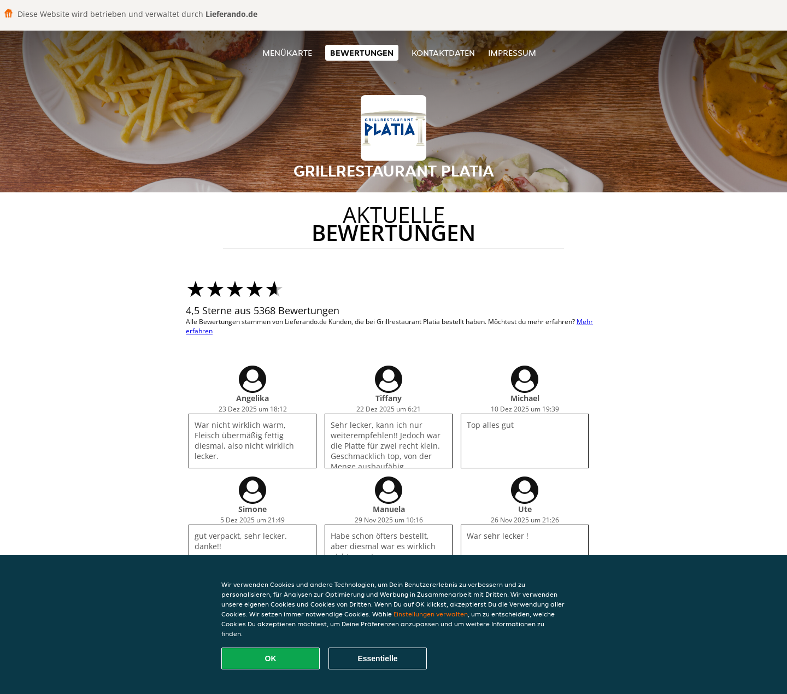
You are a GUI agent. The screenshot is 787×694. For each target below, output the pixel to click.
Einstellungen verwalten (430, 614)
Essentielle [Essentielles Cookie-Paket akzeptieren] (377, 658)
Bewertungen (361, 52)
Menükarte (287, 52)
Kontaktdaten (443, 52)
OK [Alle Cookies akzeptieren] (271, 658)
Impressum (512, 52)
